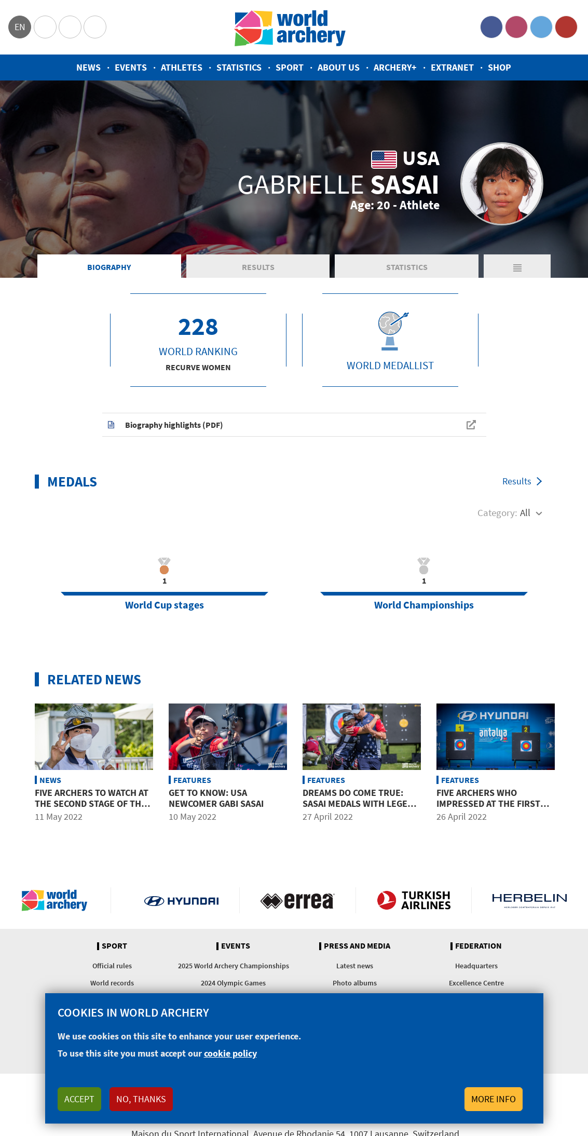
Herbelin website (530, 900)
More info (493, 1099)
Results (258, 267)
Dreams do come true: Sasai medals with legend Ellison (361, 804)
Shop (499, 67)
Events (131, 67)
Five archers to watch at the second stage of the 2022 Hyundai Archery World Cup (91, 809)
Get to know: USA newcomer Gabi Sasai (216, 798)
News (88, 67)
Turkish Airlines (414, 900)
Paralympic (70, 27)
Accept (79, 1099)
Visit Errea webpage (298, 900)
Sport (290, 67)
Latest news (354, 965)
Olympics (45, 27)
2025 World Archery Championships (233, 965)
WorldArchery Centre (95, 27)
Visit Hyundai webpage (181, 900)
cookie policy (230, 1053)
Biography (109, 267)
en (20, 27)
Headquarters (476, 965)
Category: (497, 512)
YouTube (566, 27)
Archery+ (395, 67)
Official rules (112, 965)
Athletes (181, 67)
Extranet (452, 67)
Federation (478, 946)
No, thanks (141, 1099)
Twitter (541, 27)
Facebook (491, 27)
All (525, 512)
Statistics (239, 67)
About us (339, 67)
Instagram (516, 27)
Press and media (357, 946)
